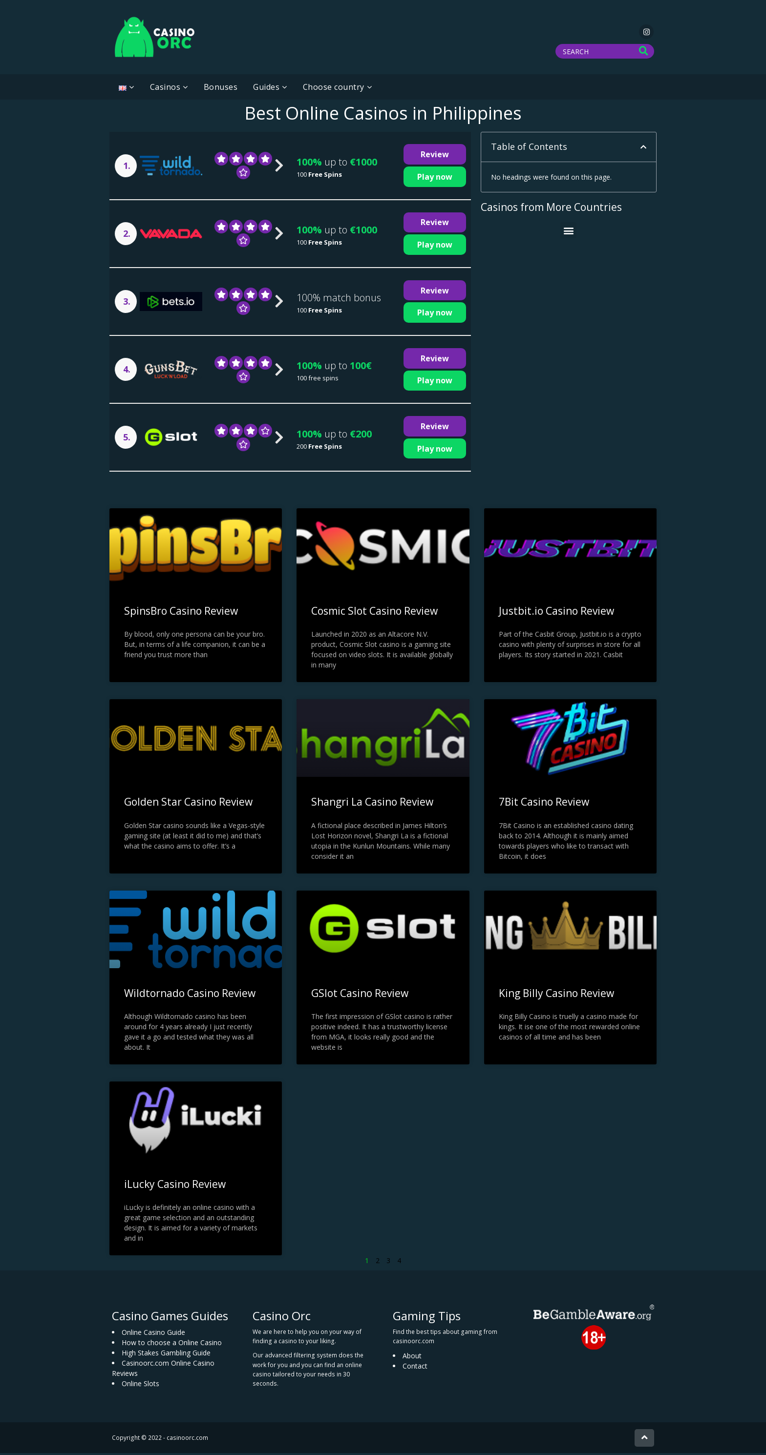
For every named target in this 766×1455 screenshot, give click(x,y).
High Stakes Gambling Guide (166, 1354)
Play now (434, 178)
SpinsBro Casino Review (181, 613)
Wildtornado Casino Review (189, 994)
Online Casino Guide (153, 1334)
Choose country (333, 88)
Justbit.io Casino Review (556, 613)
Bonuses (221, 88)
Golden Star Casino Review (188, 804)
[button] (643, 149)
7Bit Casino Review (544, 804)
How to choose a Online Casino (172, 1344)
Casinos (165, 88)
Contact (415, 1367)
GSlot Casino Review (359, 994)
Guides (266, 88)
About (412, 1357)
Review (435, 156)
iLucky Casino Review (175, 1185)
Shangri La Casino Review (372, 804)
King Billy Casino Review (556, 994)
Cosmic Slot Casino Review (374, 613)
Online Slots (140, 1385)
